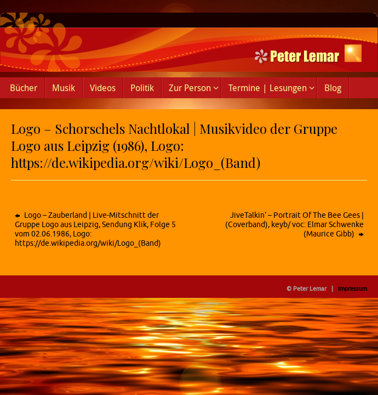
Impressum (352, 288)
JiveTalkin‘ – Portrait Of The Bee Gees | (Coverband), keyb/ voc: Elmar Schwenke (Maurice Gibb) (294, 225)
